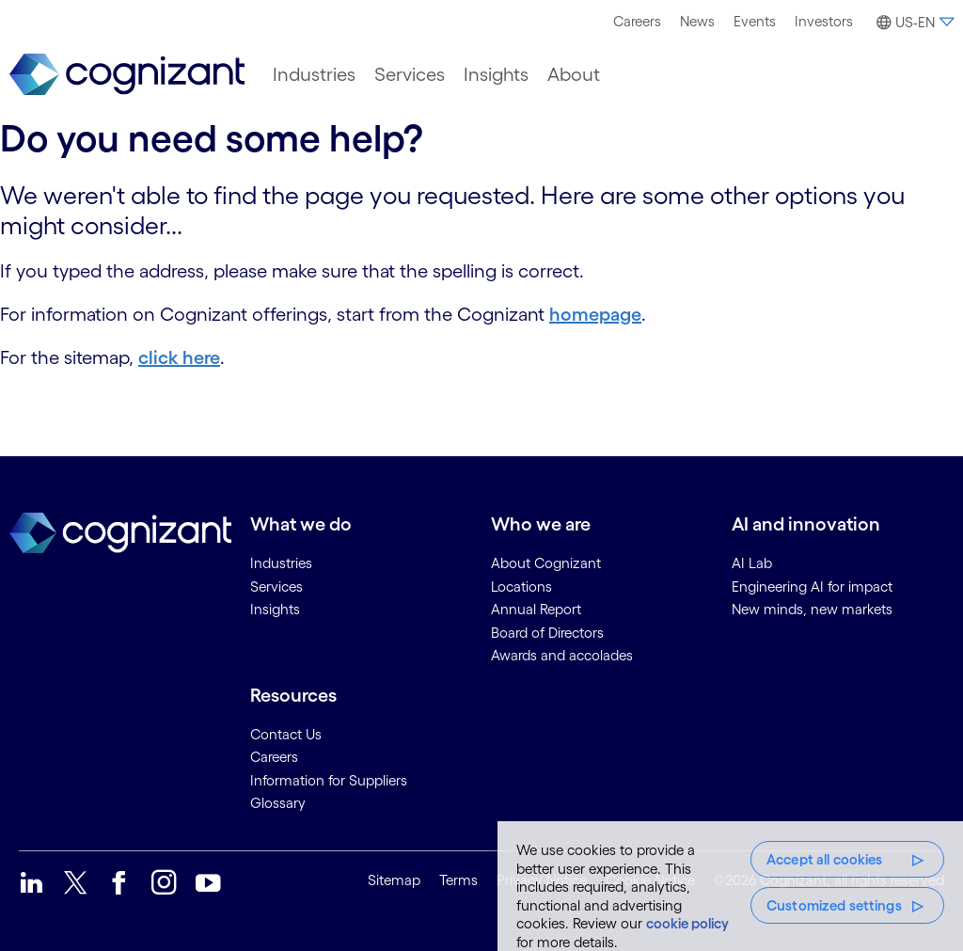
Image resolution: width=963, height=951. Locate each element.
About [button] (573, 74)
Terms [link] (458, 880)
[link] (127, 75)
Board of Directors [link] (547, 633)
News (697, 21)
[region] (730, 886)
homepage (595, 314)
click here (179, 357)
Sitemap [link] (394, 880)
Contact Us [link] (286, 734)
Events (755, 21)
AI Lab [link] (752, 563)
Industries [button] (314, 74)
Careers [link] (274, 757)
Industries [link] (281, 563)
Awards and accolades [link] (562, 655)
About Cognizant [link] (546, 563)
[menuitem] (637, 22)
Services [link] (276, 586)
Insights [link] (275, 609)
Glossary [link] (278, 803)
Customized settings (834, 905)
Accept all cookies (824, 859)
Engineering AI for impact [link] (812, 586)
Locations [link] (521, 586)
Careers (637, 21)
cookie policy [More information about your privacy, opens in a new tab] (687, 923)
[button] (913, 22)
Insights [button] (496, 74)
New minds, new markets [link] (812, 609)
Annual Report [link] (536, 609)
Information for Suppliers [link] (328, 780)
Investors (824, 21)
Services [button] (409, 74)
